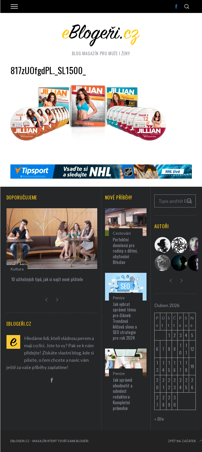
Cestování (122, 233)
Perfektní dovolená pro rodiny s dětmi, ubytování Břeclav (125, 250)
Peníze (119, 297)
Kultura (17, 268)
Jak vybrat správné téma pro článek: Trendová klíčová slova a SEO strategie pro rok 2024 (125, 321)
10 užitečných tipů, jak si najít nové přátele (47, 279)
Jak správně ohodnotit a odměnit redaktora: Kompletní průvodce (123, 394)
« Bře (159, 419)
